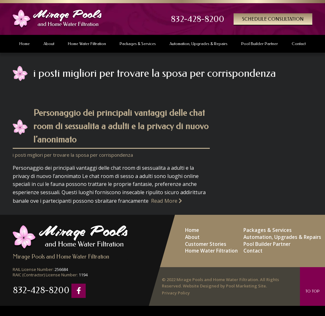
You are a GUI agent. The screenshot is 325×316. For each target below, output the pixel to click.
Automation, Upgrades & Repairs (278, 235)
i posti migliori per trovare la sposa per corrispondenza (73, 155)
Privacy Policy (176, 287)
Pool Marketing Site (246, 281)
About (200, 235)
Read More (166, 200)
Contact (253, 248)
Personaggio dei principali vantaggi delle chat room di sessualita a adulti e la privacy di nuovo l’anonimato (121, 126)
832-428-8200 (212, 19)
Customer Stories (211, 241)
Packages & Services (266, 229)
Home (200, 229)
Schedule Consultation (279, 18)
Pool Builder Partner (265, 241)
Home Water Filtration (216, 248)
